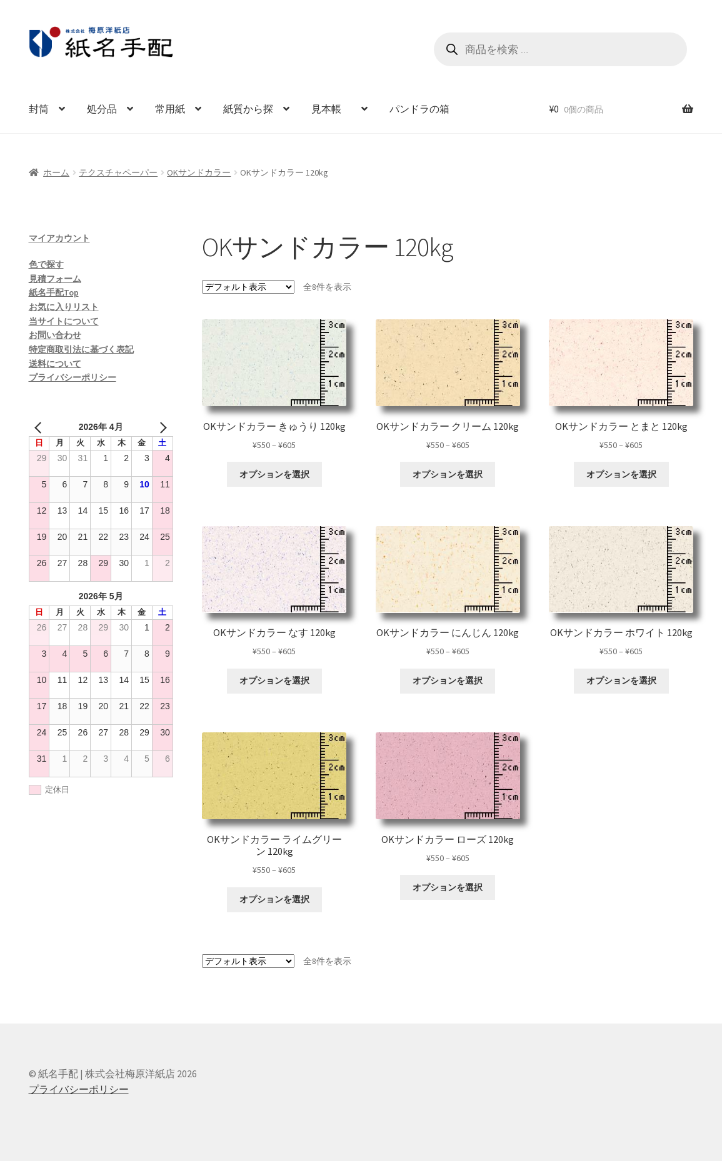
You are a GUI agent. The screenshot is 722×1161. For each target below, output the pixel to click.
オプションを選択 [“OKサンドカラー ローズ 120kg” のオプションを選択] (448, 887)
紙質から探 (248, 108)
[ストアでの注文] (248, 287)
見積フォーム (55, 278)
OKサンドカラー (199, 172)
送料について (55, 363)
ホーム (56, 172)
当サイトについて (64, 321)
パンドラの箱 (419, 108)
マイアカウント (59, 238)
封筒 (39, 108)
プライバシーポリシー (72, 377)
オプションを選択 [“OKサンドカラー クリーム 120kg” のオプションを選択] (448, 474)
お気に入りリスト (64, 306)
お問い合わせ (55, 335)
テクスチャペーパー (118, 172)
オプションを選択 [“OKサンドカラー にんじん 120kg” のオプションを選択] (448, 680)
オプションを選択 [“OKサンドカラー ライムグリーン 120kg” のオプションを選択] (274, 899)
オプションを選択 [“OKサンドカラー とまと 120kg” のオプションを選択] (621, 474)
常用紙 (170, 108)
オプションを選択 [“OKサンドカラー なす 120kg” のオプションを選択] (274, 680)
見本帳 (331, 108)
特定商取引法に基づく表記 (81, 349)
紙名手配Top (54, 292)
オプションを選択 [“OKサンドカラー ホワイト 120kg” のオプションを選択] (621, 680)
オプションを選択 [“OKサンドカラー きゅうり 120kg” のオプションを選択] (274, 474)
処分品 (102, 108)
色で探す (46, 264)
